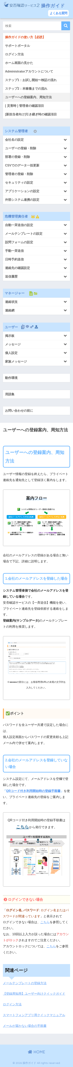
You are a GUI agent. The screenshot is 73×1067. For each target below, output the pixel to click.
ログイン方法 (12, 1004)
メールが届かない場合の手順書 (25, 1025)
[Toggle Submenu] (36, 139)
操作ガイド (34, 6)
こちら (22, 827)
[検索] (65, 25)
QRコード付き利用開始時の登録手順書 (33, 791)
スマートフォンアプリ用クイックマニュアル (34, 1015)
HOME (36, 1051)
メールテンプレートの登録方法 (25, 983)
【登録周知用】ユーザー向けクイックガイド (34, 993)
